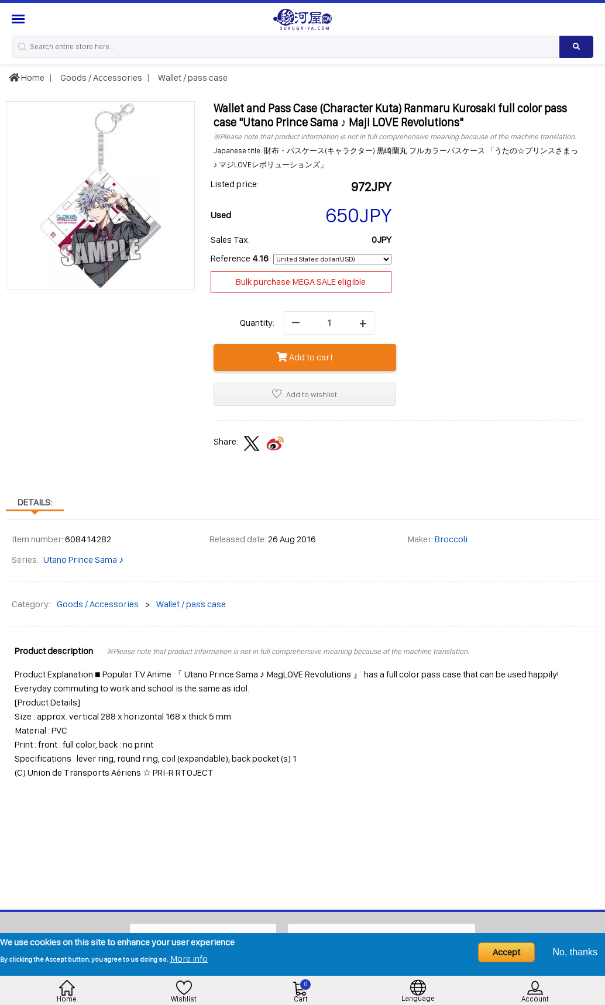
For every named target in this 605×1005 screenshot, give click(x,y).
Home (26, 77)
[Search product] (576, 47)
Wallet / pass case (192, 77)
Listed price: (235, 184)
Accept (506, 952)
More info (189, 958)
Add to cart (305, 357)
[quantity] (329, 323)
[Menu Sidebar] (20, 19)
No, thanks (575, 952)
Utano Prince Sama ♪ (83, 559)
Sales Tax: (230, 239)
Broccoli (451, 539)
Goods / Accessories (100, 77)
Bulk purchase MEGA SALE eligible (301, 281)
